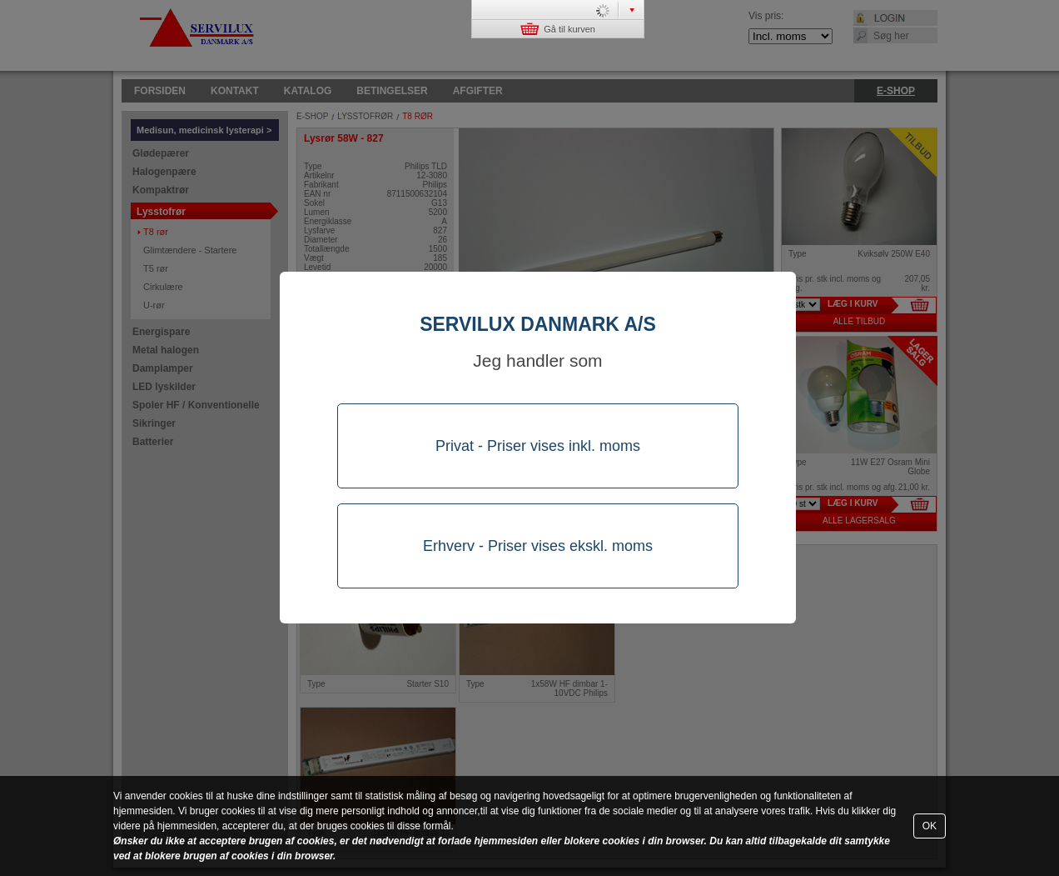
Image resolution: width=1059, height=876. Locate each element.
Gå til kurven (557, 29)
